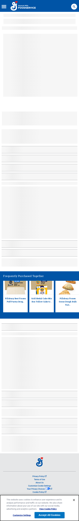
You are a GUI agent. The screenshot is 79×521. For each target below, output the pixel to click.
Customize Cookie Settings (39, 486)
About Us (40, 483)
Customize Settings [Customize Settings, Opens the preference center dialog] (22, 515)
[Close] (73, 500)
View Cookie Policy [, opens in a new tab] (48, 509)
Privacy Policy (39, 476)
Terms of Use (39, 479)
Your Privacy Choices (39, 489)
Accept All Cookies (49, 515)
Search (74, 5)
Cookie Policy (39, 492)
